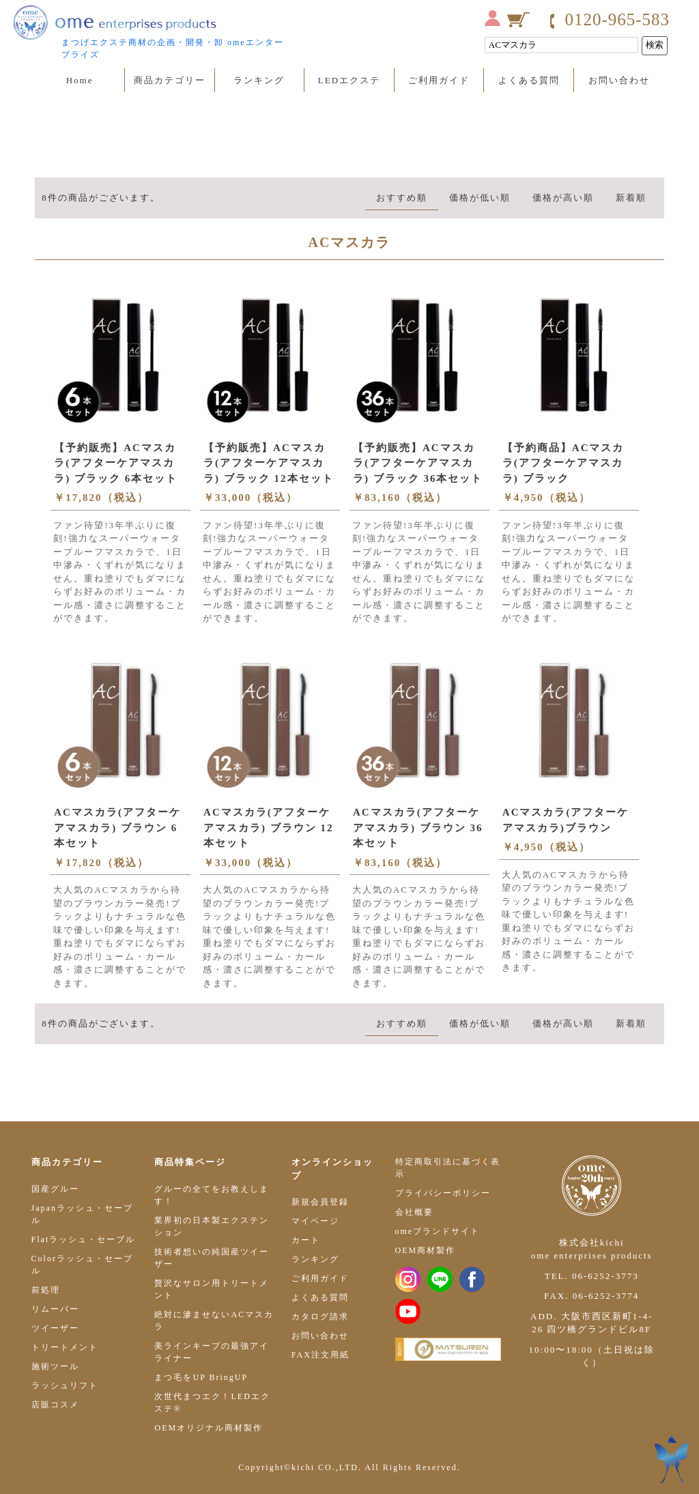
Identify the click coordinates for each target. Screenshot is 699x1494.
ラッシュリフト (64, 1385)
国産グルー (55, 1189)
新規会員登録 (320, 1202)
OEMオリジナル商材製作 (208, 1428)
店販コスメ (55, 1404)
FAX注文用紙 (320, 1355)
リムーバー (55, 1309)
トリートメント (64, 1347)
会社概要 (414, 1212)
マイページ (315, 1221)
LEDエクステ (349, 80)
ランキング (259, 80)
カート (305, 1240)
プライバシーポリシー (443, 1193)
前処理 (45, 1290)
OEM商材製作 (425, 1250)
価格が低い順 (480, 197)
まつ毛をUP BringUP (201, 1377)
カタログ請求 (320, 1316)
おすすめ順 (401, 197)
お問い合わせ (619, 80)
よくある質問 (529, 80)
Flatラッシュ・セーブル (83, 1239)
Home (80, 80)
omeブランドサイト (438, 1231)
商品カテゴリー (169, 80)
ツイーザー (55, 1328)
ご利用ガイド (439, 80)
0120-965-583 (617, 19)
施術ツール (55, 1366)
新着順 (631, 197)
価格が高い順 (563, 197)
